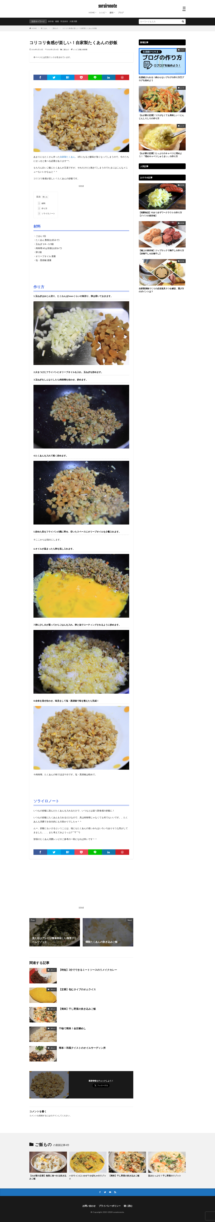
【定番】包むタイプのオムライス (77, 989)
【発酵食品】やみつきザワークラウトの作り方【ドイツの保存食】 (160, 214)
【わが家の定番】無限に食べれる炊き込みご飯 (47, 1177)
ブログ (121, 12)
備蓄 (57, 21)
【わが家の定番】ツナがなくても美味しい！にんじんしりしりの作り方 (161, 117)
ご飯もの (55, 28)
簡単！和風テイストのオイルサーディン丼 (82, 1047)
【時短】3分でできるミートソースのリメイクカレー (88, 969)
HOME (92, 12)
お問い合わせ (89, 1205)
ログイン (54, 1115)
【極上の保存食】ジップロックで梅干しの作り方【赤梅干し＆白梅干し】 (161, 252)
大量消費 (73, 21)
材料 (41, 203)
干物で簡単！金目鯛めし (72, 1028)
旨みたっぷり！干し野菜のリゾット (164, 1175)
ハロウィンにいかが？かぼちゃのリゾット (87, 1177)
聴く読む (128, 1205)
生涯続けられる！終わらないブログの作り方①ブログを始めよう (161, 79)
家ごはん (44, 28)
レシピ (102, 12)
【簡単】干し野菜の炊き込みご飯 (77, 1008)
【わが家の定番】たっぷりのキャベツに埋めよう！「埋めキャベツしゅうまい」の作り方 (160, 155)
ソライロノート (46, 213)
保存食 (51, 21)
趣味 (111, 12)
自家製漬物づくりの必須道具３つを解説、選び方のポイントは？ (161, 290)
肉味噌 (84, 49)
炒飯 (80, 49)
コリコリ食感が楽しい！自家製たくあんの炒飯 (79, 28)
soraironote (107, 6)
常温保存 (64, 21)
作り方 (42, 208)
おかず (182, 88)
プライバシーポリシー (110, 1205)
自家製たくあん (67, 156)
